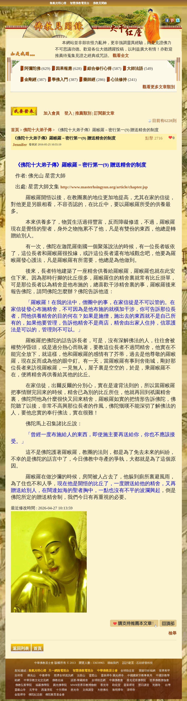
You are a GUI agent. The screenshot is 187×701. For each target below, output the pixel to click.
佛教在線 (57, 680)
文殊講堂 (88, 689)
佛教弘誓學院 (23, 684)
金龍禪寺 (20, 694)
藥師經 (89, 79)
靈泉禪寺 (106, 675)
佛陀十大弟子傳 (37, 130)
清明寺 (131, 689)
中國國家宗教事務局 (139, 675)
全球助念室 (127, 670)
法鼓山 (81, 675)
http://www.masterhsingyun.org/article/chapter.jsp (104, 187)
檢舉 (172, 633)
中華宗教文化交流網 (36, 680)
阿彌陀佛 (33, 68)
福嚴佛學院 (42, 684)
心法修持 (119, 79)
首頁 (15, 130)
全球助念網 (98, 680)
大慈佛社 (102, 689)
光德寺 (156, 684)
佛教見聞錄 (100, 3)
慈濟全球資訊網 (63, 675)
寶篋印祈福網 (147, 670)
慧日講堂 (143, 684)
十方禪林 (61, 689)
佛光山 (31, 675)
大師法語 (135, 68)
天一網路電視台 (58, 670)
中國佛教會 (116, 680)
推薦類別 (83, 113)
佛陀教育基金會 (55, 694)
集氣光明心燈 (58, 3)
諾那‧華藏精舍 (79, 680)
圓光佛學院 (60, 684)
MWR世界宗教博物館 (83, 684)
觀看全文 (121, 55)
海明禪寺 (117, 689)
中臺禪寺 (44, 675)
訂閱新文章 (104, 113)
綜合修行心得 (100, 68)
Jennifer (20, 144)
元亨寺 (33, 689)
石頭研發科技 (144, 662)
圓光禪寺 (118, 675)
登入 (68, 113)
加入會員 (51, 113)
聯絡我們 (113, 662)
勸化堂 (116, 684)
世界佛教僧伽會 (159, 680)
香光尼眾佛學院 (136, 680)
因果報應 (64, 68)
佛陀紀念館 (35, 694)
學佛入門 (60, 79)
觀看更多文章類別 (158, 87)
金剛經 (31, 79)
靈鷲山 (93, 675)
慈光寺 (75, 689)
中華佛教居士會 (44, 662)
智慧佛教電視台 (79, 3)
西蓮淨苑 (46, 689)
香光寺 (104, 684)
